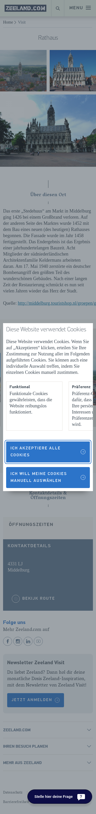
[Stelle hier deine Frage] (59, 796)
